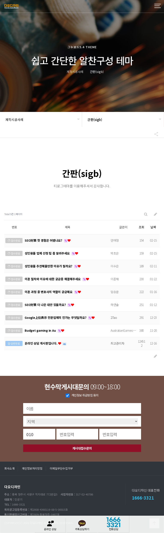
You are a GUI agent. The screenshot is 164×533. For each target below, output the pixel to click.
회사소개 (9, 468)
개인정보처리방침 (32, 468)
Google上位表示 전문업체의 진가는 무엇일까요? (56, 317)
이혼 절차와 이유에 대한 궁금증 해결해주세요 (53, 279)
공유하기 (154, 134)
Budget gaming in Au (41, 330)
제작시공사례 (14, 119)
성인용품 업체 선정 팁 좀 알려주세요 (48, 253)
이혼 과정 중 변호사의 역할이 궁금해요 (49, 292)
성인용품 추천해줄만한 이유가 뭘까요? (49, 266)
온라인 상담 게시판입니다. (41, 343)
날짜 (153, 227)
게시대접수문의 (82, 448)
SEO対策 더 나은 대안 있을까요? (45, 305)
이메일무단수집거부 (61, 468)
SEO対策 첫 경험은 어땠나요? (44, 240)
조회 (141, 227)
